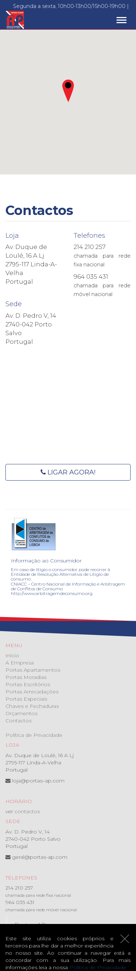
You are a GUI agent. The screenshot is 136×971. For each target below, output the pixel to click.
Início (12, 655)
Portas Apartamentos (32, 670)
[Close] (125, 939)
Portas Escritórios (27, 684)
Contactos (18, 720)
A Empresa (19, 662)
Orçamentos (21, 713)
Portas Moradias (25, 677)
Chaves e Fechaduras (32, 706)
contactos (27, 811)
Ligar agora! (68, 472)
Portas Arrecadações (31, 691)
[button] (68, 91)
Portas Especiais (26, 699)
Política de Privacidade (33, 735)
